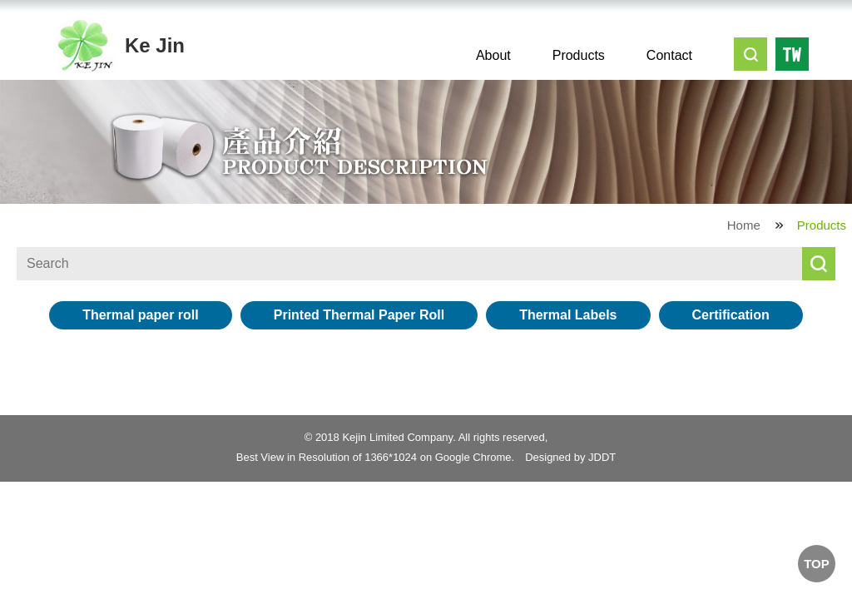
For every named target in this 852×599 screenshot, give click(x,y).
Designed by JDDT (570, 457)
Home (743, 225)
